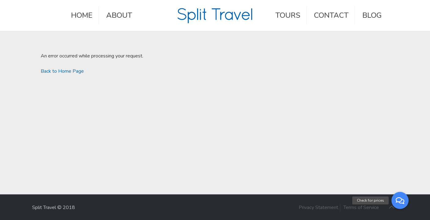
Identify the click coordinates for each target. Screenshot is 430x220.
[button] (400, 200)
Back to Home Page (62, 71)
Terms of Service (361, 207)
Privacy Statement (318, 207)
